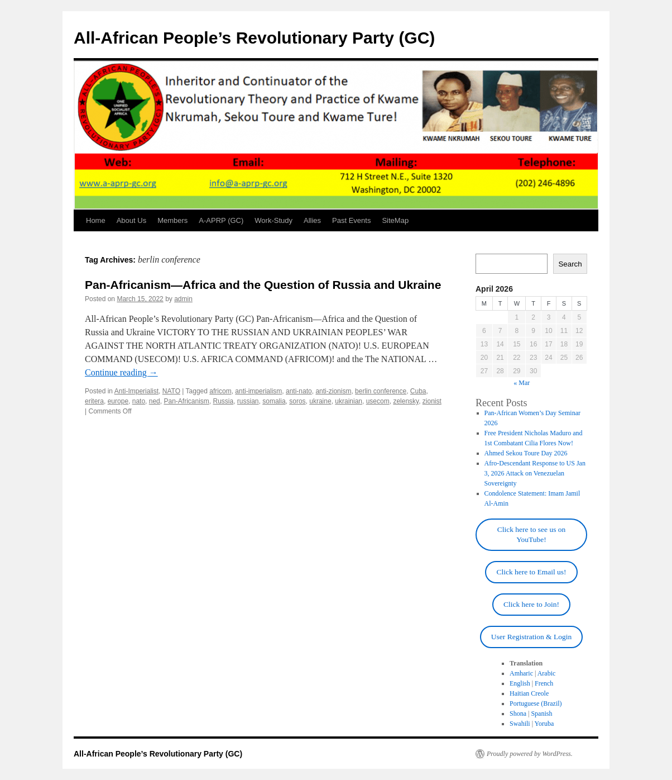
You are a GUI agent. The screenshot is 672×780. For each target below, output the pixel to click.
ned (154, 401)
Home (95, 220)
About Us (131, 220)
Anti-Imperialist (136, 391)
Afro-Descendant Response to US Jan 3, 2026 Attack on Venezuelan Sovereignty (534, 473)
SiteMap (395, 220)
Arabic (546, 673)
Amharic (521, 673)
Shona (518, 713)
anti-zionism (333, 391)
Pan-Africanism (186, 401)
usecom (378, 401)
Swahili (520, 723)
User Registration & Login (531, 636)
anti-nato (299, 391)
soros (297, 401)
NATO (171, 391)
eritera (94, 401)
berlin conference (380, 391)
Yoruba (544, 723)
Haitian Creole (529, 693)
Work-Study (273, 220)
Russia (223, 401)
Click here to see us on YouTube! (531, 534)
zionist (432, 401)
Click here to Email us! (531, 572)
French (544, 683)
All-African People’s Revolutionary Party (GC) (254, 37)
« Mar (521, 383)
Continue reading (121, 372)
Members (172, 220)
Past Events (351, 220)
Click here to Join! (531, 604)
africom (220, 391)
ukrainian (348, 401)
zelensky (406, 401)
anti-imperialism (258, 391)
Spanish (541, 713)
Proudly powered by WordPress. (530, 754)
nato (138, 401)
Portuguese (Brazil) (536, 703)
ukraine (320, 401)
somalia (273, 401)
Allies (312, 220)
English (520, 683)
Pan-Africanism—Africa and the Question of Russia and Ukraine (263, 284)
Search (570, 264)
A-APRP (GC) (221, 220)
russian (248, 401)
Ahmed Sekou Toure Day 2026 (526, 453)
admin (183, 299)
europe (118, 401)
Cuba (418, 391)
